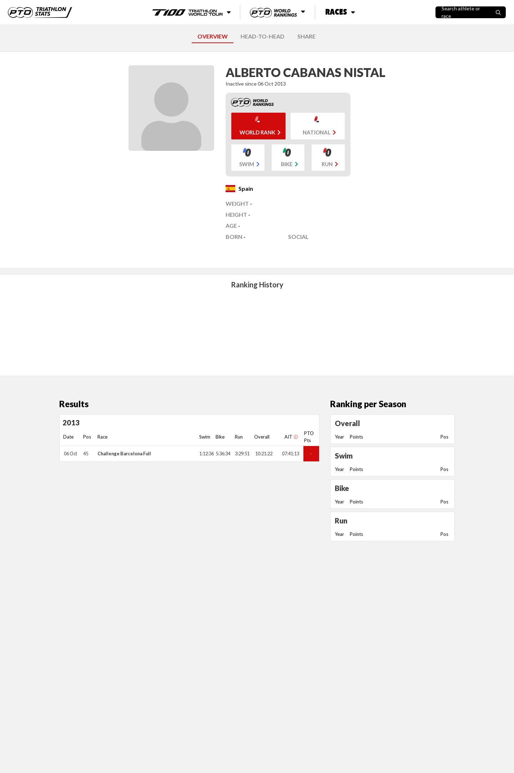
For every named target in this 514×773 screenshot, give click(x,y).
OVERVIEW (212, 36)
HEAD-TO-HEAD (262, 36)
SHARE (306, 36)
